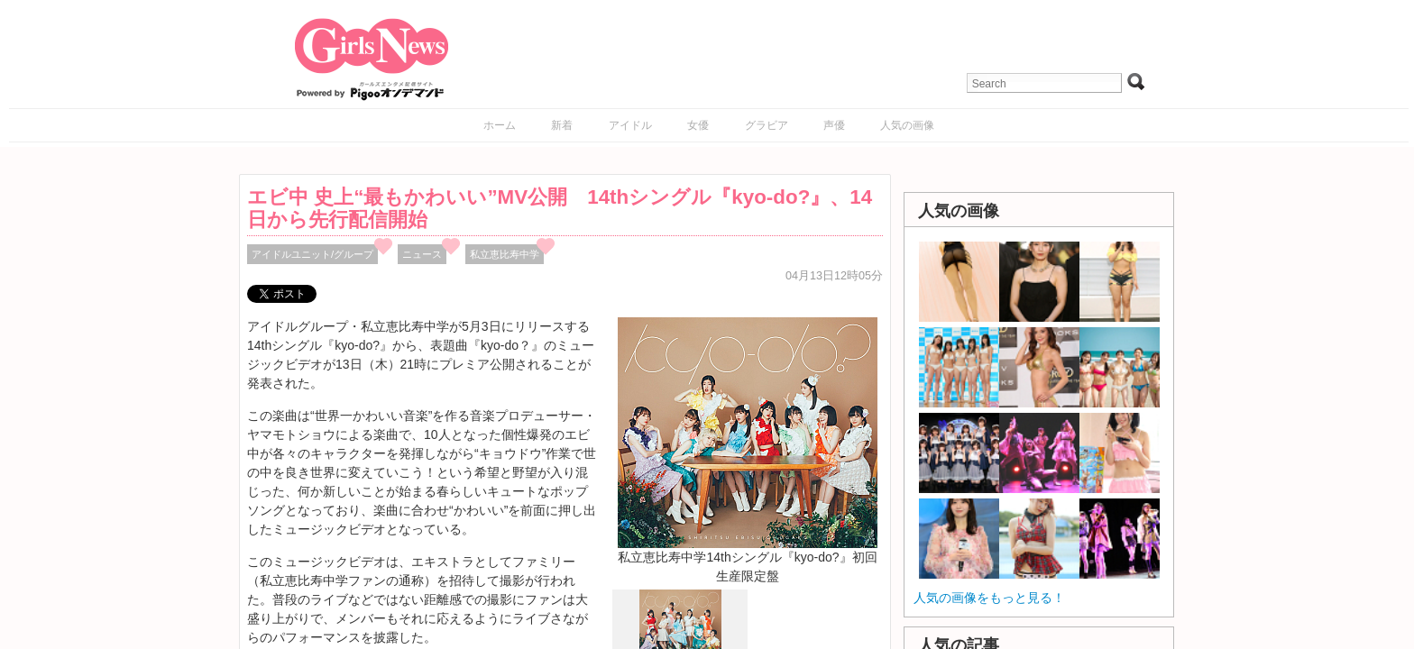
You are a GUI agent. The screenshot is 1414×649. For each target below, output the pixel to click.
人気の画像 (907, 125)
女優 (698, 125)
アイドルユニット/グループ (312, 254)
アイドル (630, 125)
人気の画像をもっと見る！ (989, 597)
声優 (834, 125)
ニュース (422, 254)
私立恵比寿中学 (504, 254)
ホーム (499, 125)
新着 (562, 125)
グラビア (766, 125)
